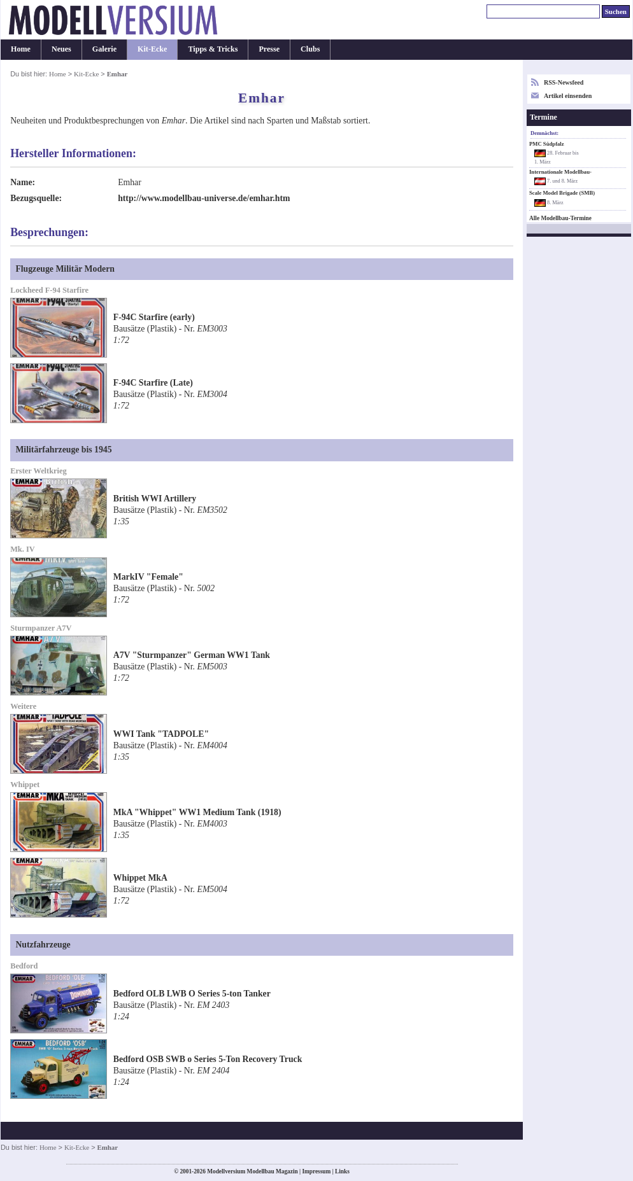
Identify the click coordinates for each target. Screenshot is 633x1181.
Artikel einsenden (568, 95)
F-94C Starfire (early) (154, 317)
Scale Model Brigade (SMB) (562, 193)
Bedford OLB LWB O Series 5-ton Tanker (192, 993)
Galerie (104, 49)
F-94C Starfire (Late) (153, 383)
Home (21, 49)
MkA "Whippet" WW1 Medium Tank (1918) (197, 812)
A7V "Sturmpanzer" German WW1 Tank (191, 655)
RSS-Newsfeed (563, 82)
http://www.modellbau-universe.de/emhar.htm (204, 198)
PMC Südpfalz (546, 144)
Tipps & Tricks (213, 49)
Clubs (310, 49)
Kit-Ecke (152, 49)
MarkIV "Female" (148, 577)
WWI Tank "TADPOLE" (161, 734)
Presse (269, 49)
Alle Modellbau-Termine (560, 218)
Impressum (316, 1171)
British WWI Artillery (154, 498)
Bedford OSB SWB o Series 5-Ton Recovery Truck (207, 1059)
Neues (61, 49)
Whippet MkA (140, 878)
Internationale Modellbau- (560, 172)
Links (342, 1171)
